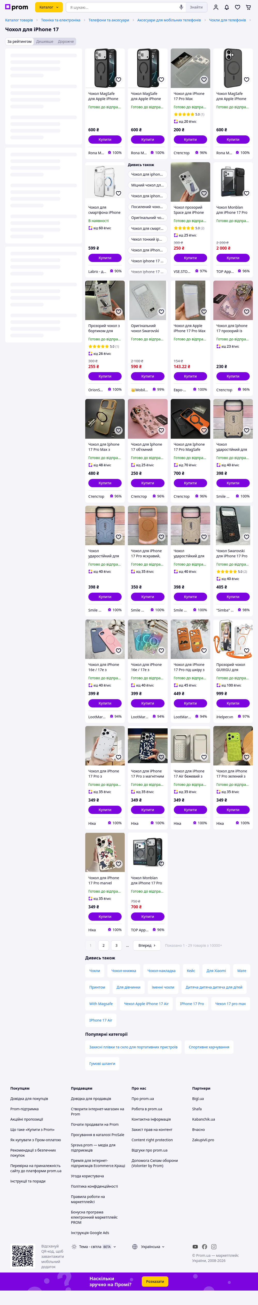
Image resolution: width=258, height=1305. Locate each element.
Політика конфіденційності (94, 1200)
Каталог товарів (19, 20)
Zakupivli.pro (203, 1154)
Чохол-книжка (124, 985)
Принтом (97, 1001)
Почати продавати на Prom (95, 1138)
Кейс (191, 985)
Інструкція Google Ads (90, 1247)
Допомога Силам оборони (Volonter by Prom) (155, 1177)
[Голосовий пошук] (181, 7)
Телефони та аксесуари (109, 20)
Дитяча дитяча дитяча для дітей (214, 1001)
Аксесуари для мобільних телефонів (169, 20)
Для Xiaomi (216, 985)
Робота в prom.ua (147, 1123)
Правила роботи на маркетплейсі (88, 1214)
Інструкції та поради (27, 1195)
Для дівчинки (128, 1001)
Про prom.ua (143, 1113)
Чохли (94, 985)
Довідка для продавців (91, 1113)
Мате (241, 985)
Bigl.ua (198, 1113)
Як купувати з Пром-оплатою (35, 1154)
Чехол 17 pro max (230, 1018)
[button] (105, 139)
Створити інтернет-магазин (95, 1123)
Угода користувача (87, 1190)
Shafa (197, 1123)
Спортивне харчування (209, 1061)
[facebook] (204, 1261)
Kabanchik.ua (203, 1133)
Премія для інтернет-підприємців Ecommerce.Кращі (98, 1177)
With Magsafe (101, 1018)
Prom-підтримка (24, 1123)
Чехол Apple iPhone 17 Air (146, 1018)
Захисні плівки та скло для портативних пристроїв (133, 1061)
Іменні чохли (163, 1001)
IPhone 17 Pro (192, 1018)
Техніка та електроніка (60, 20)
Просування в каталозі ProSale (97, 1149)
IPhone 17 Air (100, 1034)
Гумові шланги (102, 1077)
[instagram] (214, 1261)
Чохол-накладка (161, 985)
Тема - (90, 1261)
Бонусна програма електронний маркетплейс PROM (94, 1231)
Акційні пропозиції (26, 1133)
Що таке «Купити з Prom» (32, 1143)
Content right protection (152, 1154)
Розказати (155, 1295)
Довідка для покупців (29, 1113)
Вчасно (198, 1143)
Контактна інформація (151, 1133)
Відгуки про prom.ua (150, 1164)
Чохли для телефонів (227, 20)
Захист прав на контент (152, 1143)
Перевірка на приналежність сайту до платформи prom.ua (35, 1183)
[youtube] (195, 1261)
